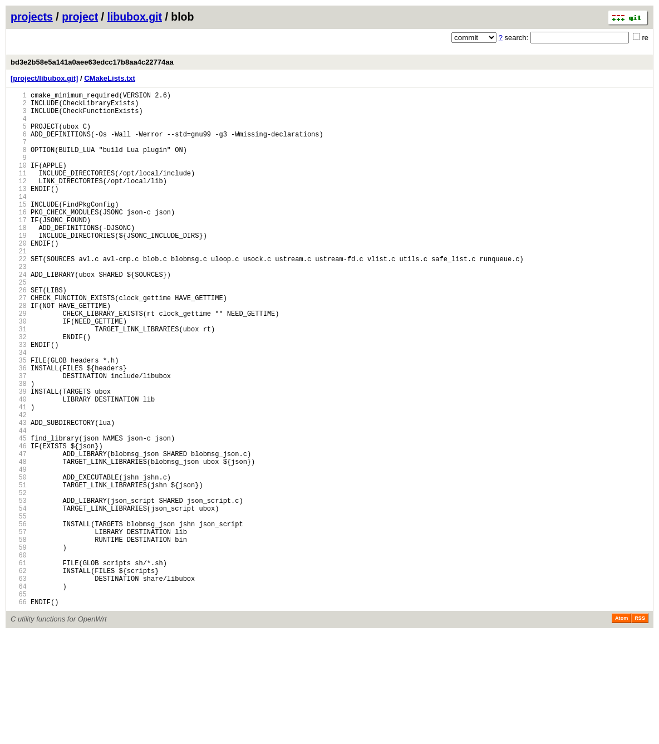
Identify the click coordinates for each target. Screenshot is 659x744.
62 (19, 674)
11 (19, 191)
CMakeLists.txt (109, 78)
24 (19, 314)
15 (19, 229)
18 (19, 257)
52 (19, 579)
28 (19, 352)
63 (19, 683)
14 (19, 219)
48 (19, 541)
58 (19, 636)
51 (19, 570)
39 (19, 456)
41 (19, 475)
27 (19, 342)
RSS (640, 728)
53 (19, 589)
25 (19, 324)
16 (19, 238)
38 (19, 447)
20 (19, 276)
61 (19, 664)
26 (19, 333)
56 (19, 617)
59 (19, 645)
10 (19, 182)
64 (19, 693)
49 (19, 551)
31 (19, 380)
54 (19, 598)
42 (19, 485)
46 (19, 522)
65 (19, 702)
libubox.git (134, 17)
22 (19, 295)
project (80, 17)
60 (19, 655)
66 (19, 712)
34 (19, 409)
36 (19, 428)
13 (19, 210)
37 (19, 437)
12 (19, 200)
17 (19, 248)
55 (19, 608)
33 (19, 399)
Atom (621, 728)
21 (19, 286)
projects (32, 17)
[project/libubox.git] (44, 78)
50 (19, 560)
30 (19, 371)
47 (19, 532)
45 (19, 513)
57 (19, 627)
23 (19, 305)
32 (19, 390)
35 (19, 418)
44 (19, 503)
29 (19, 361)
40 (19, 466)
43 (19, 494)
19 (19, 267)
